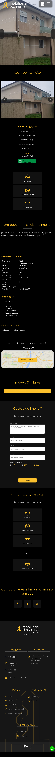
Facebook (27, 604)
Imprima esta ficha (27, 568)
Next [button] (53, 34)
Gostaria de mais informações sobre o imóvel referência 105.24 (27, 429)
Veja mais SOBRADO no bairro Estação (27, 391)
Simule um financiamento (28, 161)
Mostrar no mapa (27, 360)
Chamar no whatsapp (27, 194)
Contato (34, 701)
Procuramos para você (16, 709)
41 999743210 (17, 665)
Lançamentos (12, 705)
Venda (10, 696)
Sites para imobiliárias (27, 749)
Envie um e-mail (27, 207)
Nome (12, 437)
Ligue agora (27, 181)
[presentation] (27, 473)
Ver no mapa (35, 663)
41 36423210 (17, 658)
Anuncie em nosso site (15, 713)
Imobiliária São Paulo (27, 629)
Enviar (27, 480)
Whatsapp (18, 604)
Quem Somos (35, 696)
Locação (11, 701)
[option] (27, 32)
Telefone (12, 445)
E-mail (12, 454)
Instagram (23, 736)
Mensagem (13, 423)
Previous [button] (2, 34)
